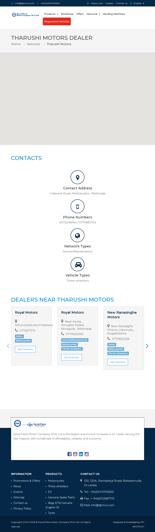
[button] (77, 95)
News (16, 485)
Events (17, 491)
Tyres (50, 512)
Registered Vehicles (56, 21)
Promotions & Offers (25, 480)
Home (16, 44)
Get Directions (25, 349)
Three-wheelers (57, 485)
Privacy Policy (21, 508)
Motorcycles (55, 480)
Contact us (121, 3)
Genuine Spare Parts (60, 497)
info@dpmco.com (25, 3)
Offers (80, 13)
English (137, 3)
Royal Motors (26, 312)
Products (51, 13)
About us (95, 3)
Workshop (67, 13)
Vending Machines (114, 13)
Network (93, 13)
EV (49, 491)
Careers (109, 3)
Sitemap (17, 497)
